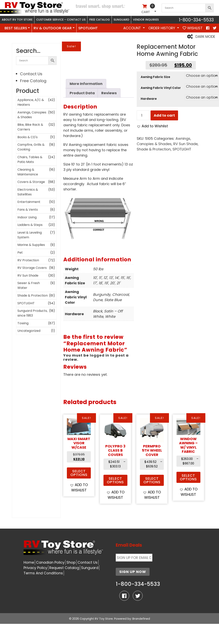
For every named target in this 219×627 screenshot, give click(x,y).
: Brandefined (140, 619)
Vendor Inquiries (146, 20)
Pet (20, 252)
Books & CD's (27, 137)
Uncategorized (28, 330)
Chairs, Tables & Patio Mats (29, 159)
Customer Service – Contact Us (60, 20)
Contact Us (31, 74)
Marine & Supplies (31, 245)
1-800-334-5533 (196, 20)
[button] (152, 126)
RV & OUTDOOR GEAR (53, 28)
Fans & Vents (27, 209)
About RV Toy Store (17, 20)
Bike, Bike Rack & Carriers (30, 127)
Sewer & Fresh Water (28, 285)
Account (132, 28)
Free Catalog (99, 20)
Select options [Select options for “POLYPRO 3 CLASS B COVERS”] (115, 480)
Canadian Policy (50, 562)
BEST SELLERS (16, 28)
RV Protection (28, 260)
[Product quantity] (143, 115)
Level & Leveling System (29, 235)
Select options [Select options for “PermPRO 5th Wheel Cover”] (151, 480)
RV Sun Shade (27, 275)
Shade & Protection (32, 295)
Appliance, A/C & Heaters (30, 102)
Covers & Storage (31, 182)
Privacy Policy (35, 567)
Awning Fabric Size (155, 77)
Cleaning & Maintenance (27, 172)
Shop (71, 562)
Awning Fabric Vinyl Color (161, 88)
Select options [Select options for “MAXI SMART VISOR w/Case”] (78, 473)
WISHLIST (193, 28)
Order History (162, 28)
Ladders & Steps (30, 225)
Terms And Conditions (43, 573)
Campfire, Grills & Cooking (31, 147)
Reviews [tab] (109, 92)
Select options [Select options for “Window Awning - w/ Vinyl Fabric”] (188, 477)
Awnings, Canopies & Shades (31, 114)
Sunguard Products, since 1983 (32, 313)
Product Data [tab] (82, 92)
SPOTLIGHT (88, 28)
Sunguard (121, 20)
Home (29, 562)
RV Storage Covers (32, 267)
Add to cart (164, 115)
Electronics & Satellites (27, 192)
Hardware (149, 99)
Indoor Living (27, 217)
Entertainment (28, 202)
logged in (99, 355)
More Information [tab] (86, 83)
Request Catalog (64, 567)
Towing (22, 323)
